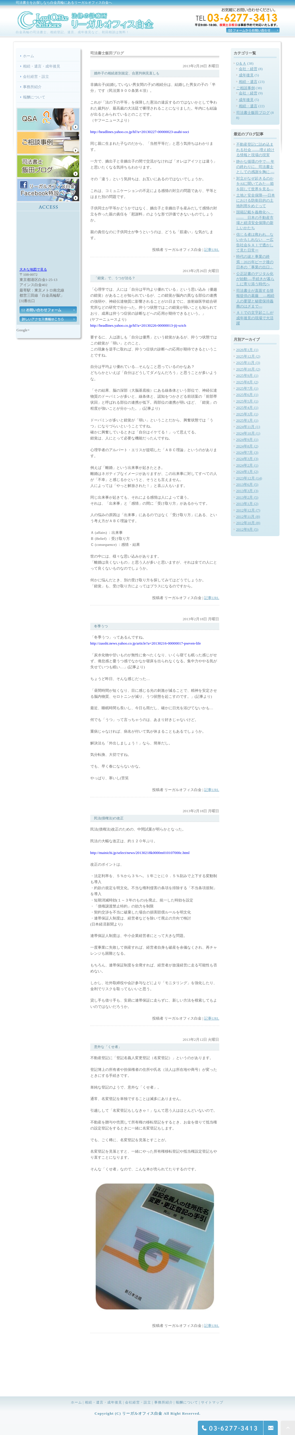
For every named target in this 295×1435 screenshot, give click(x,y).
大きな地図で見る (33, 269)
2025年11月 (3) (248, 362)
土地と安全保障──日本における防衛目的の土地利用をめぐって (255, 200)
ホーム (28, 56)
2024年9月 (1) (247, 439)
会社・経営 (248, 69)
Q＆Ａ (241, 63)
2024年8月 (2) (247, 446)
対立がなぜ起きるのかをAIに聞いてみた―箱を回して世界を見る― (255, 183)
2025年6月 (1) (247, 395)
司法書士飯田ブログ (253, 112)
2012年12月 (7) (248, 510)
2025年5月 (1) (247, 401)
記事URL (211, 249)
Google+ (23, 330)
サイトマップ (212, 1402)
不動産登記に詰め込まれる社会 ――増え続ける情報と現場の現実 (255, 149)
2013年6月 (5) (247, 484)
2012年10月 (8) (248, 523)
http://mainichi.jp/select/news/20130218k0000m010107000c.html (140, 853)
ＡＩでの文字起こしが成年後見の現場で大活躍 (254, 317)
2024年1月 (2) (247, 471)
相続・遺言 (248, 82)
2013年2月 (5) (247, 497)
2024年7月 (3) (247, 452)
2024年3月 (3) (247, 459)
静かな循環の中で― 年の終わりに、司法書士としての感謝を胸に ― (255, 166)
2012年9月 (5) (247, 529)
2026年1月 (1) (247, 350)
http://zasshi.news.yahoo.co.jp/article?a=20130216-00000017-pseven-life (145, 643)
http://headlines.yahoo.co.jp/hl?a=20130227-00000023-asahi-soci (139, 132)
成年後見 (246, 75)
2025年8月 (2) (247, 382)
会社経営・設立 (36, 76)
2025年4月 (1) (247, 407)
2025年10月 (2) (248, 369)
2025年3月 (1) (247, 414)
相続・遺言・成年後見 (41, 66)
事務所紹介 (32, 87)
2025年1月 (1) (247, 420)
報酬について (34, 97)
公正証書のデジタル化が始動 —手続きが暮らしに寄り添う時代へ (255, 278)
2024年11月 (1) (248, 427)
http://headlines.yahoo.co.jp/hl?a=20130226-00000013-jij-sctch (138, 325)
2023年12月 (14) (249, 478)
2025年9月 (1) (247, 375)
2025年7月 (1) (247, 388)
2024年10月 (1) (248, 433)
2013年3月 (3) (247, 491)
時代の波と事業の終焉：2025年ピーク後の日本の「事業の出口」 (254, 261)
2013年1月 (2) (247, 504)
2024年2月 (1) (247, 465)
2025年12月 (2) (248, 356)
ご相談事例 (245, 88)
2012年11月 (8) (248, 516)
